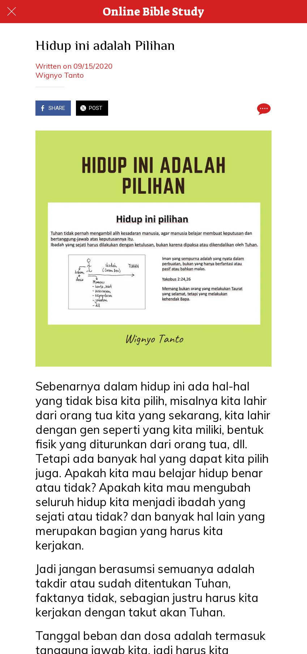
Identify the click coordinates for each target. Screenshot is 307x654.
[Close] (11, 11)
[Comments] (263, 108)
